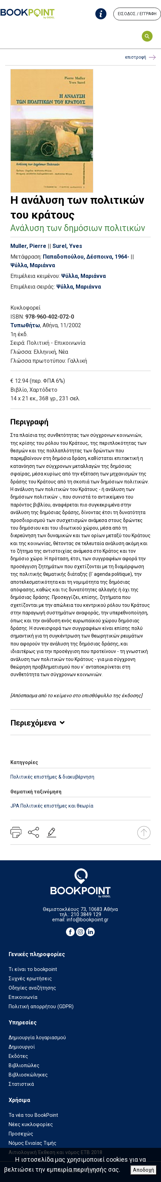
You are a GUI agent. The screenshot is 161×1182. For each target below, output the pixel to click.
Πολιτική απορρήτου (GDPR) (41, 1007)
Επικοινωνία (23, 997)
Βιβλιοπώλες (24, 1066)
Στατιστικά (21, 1084)
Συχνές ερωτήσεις (30, 979)
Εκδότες (18, 1056)
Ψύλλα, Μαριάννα (32, 265)
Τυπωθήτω (25, 325)
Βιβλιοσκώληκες (28, 1075)
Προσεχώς (21, 1134)
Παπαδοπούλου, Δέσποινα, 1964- (86, 256)
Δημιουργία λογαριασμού (37, 1038)
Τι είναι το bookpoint (33, 969)
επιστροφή (140, 57)
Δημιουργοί (22, 1047)
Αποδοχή (143, 1170)
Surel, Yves (67, 246)
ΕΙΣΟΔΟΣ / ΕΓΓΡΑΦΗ (137, 13)
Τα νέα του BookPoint (33, 1115)
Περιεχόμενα (33, 723)
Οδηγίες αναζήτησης (32, 988)
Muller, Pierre (28, 246)
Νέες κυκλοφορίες (31, 1125)
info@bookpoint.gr (87, 920)
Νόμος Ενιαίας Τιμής (32, 1143)
